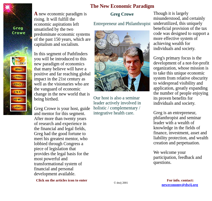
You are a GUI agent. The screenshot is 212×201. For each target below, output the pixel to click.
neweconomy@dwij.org (180, 185)
